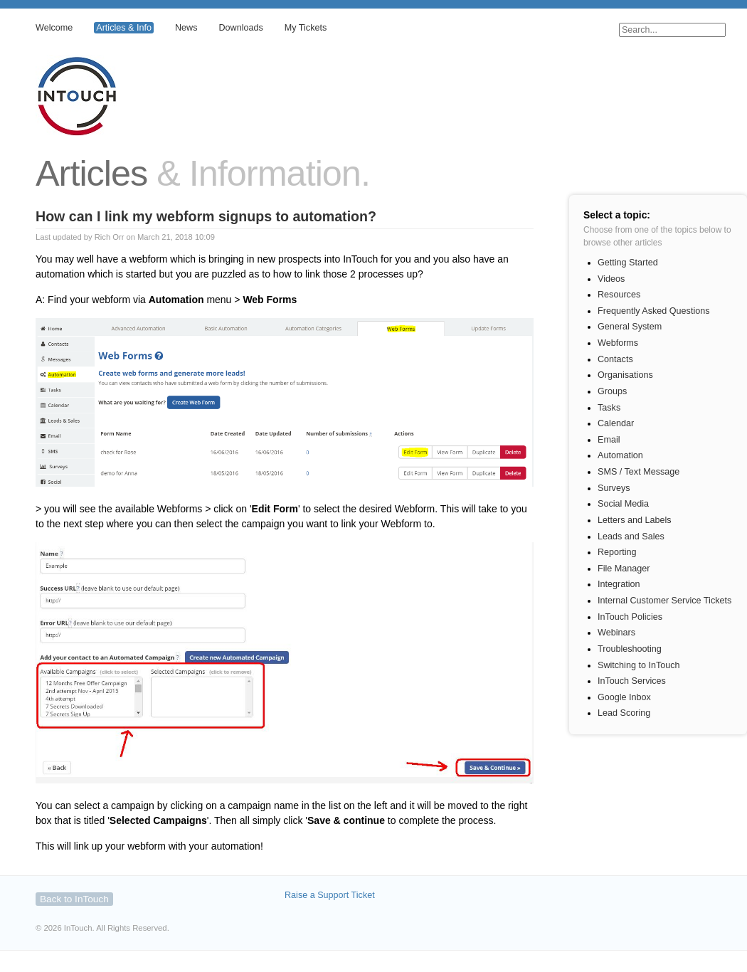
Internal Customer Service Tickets (664, 601)
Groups (612, 391)
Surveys (614, 488)
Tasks (609, 408)
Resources (619, 295)
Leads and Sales (631, 537)
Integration (619, 584)
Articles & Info (124, 28)
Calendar (616, 423)
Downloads (240, 28)
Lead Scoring (624, 713)
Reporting (617, 552)
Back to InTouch (74, 899)
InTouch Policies (630, 617)
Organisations (625, 375)
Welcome (54, 28)
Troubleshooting (630, 649)
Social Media (623, 504)
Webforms (618, 343)
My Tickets (306, 28)
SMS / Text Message (638, 472)
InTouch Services (632, 681)
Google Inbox (624, 697)
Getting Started (628, 263)
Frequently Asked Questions (654, 311)
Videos (611, 279)
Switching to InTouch (639, 665)
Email (609, 440)
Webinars (616, 633)
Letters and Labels (635, 520)
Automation (620, 455)
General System (630, 327)
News (186, 28)
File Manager (624, 569)
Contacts (615, 359)
